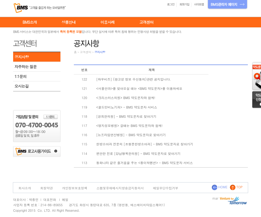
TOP (236, 187)
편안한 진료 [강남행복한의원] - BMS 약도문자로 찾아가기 (138, 153)
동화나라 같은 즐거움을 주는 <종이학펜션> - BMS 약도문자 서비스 (144, 162)
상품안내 (69, 22)
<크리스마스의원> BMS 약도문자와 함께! (125, 97)
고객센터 (146, 22)
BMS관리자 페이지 (227, 5)
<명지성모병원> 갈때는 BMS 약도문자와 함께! (129, 125)
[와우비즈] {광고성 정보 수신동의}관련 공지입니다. (133, 79)
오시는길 (21, 86)
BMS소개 (30, 22)
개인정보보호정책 (74, 188)
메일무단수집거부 (165, 188)
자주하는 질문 (25, 66)
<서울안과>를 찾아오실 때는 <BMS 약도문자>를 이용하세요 (139, 88)
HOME (219, 187)
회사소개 (24, 188)
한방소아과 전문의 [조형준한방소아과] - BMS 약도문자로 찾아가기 (144, 144)
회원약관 (46, 188)
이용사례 (107, 22)
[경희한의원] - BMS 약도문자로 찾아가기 (126, 116)
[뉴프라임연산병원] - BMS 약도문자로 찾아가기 (131, 134)
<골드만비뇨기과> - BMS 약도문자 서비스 (126, 107)
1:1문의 (20, 76)
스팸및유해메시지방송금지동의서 (120, 188)
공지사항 (21, 57)
